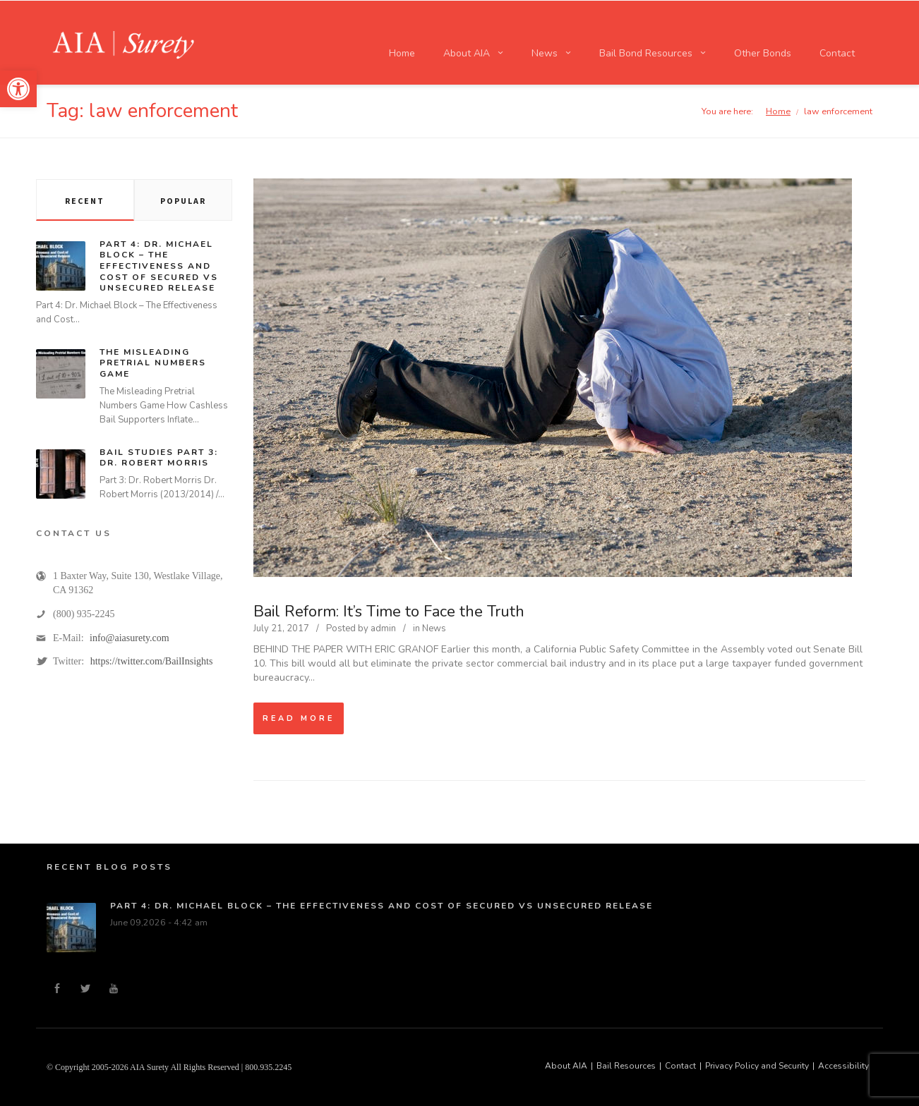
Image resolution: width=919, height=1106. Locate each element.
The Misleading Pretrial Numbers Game (153, 362)
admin (383, 628)
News (434, 628)
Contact (680, 1065)
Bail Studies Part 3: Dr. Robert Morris (159, 457)
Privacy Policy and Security (757, 1065)
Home (778, 111)
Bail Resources (626, 1065)
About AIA (566, 1065)
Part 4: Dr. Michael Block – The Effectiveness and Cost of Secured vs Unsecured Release (159, 265)
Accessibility (843, 1065)
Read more (299, 718)
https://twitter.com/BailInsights (151, 661)
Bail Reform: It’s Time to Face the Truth (388, 611)
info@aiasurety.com (129, 638)
